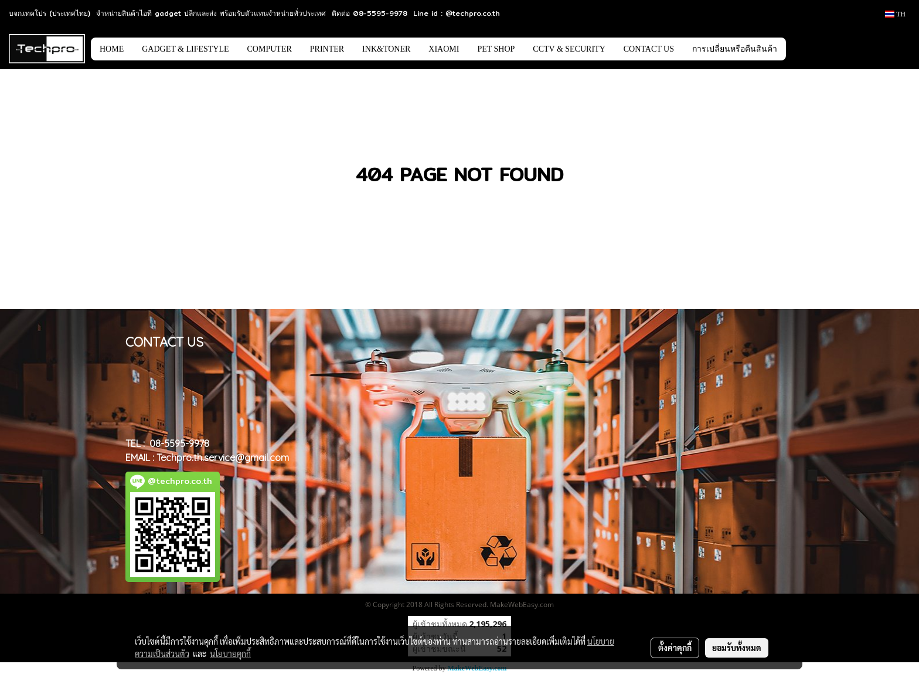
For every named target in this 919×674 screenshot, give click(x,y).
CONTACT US (649, 49)
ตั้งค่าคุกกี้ (675, 647)
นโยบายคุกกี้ (230, 653)
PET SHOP (496, 49)
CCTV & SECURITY (569, 49)
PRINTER (327, 49)
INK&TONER (386, 49)
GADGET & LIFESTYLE (185, 49)
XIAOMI (443, 49)
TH (895, 14)
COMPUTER (269, 49)
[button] (803, 48)
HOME (112, 49)
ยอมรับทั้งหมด (736, 647)
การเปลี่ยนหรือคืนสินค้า (734, 49)
